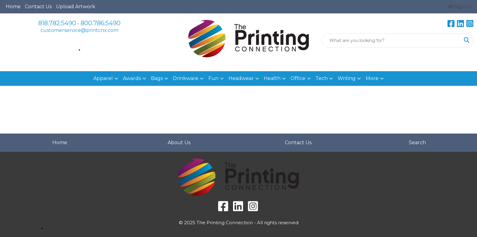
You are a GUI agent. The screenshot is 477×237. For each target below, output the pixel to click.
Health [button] (272, 78)
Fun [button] (213, 78)
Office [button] (298, 78)
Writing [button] (347, 78)
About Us (179, 142)
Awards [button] (132, 78)
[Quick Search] (391, 40)
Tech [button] (321, 78)
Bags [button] (157, 78)
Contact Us (38, 6)
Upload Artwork (75, 6)
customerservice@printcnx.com (79, 30)
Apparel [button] (103, 78)
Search (417, 142)
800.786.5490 (100, 23)
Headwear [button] (241, 78)
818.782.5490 (57, 23)
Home (13, 6)
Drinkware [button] (185, 78)
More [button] (372, 78)
